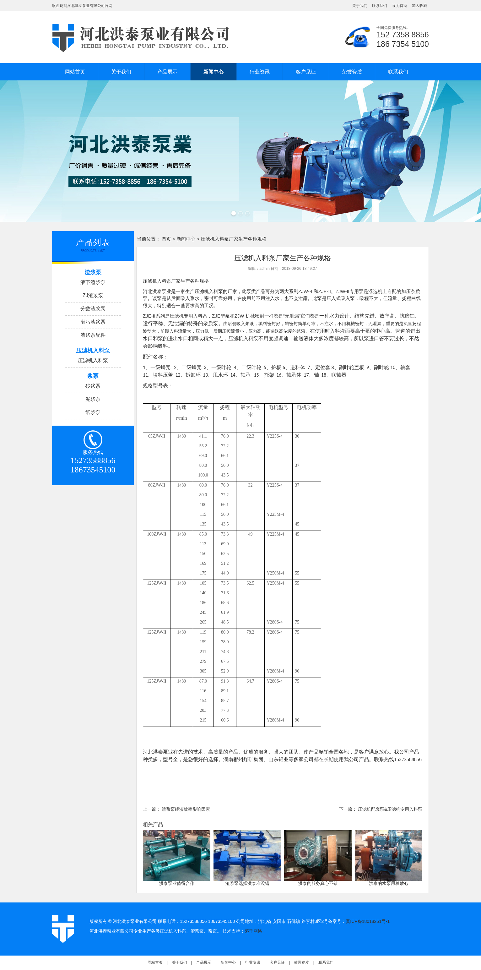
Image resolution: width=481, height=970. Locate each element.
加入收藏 (419, 5)
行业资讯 (260, 71)
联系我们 (379, 5)
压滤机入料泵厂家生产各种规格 (176, 281)
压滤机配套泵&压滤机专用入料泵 (390, 809)
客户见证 (306, 71)
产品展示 (167, 71)
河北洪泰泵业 (157, 291)
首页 (166, 239)
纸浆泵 (92, 412)
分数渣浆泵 (92, 308)
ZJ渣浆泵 (93, 295)
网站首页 (75, 71)
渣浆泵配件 (92, 335)
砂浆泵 (92, 386)
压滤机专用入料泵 (188, 316)
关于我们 (359, 5)
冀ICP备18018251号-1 (368, 921)
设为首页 (399, 5)
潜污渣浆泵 (92, 321)
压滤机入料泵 (93, 360)
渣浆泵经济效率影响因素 (186, 809)
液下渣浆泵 (92, 282)
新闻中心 (213, 71)
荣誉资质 (352, 71)
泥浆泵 (92, 399)
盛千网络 (253, 931)
